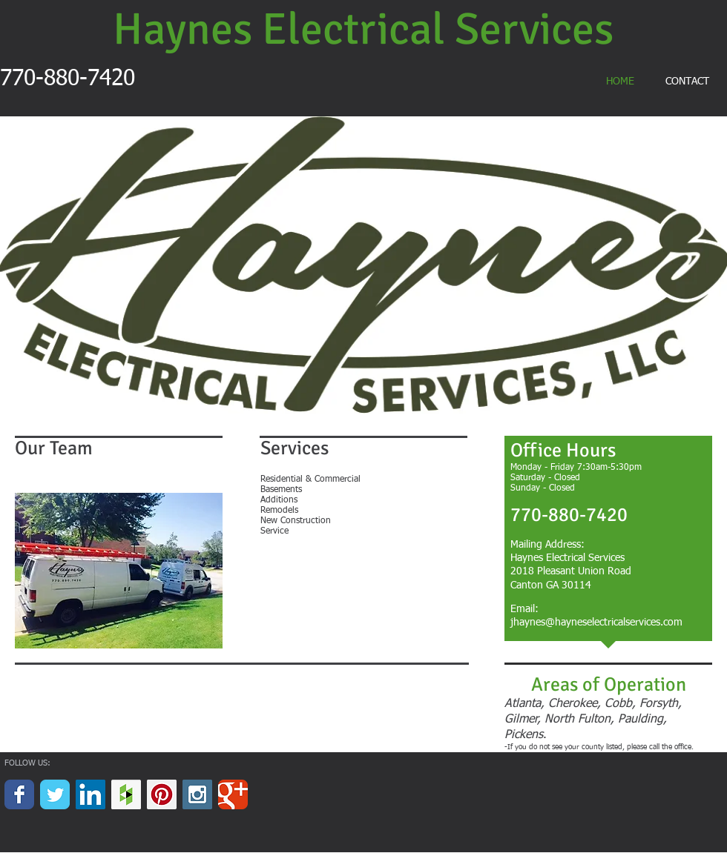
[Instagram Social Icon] (197, 794)
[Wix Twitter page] (55, 794)
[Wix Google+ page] (233, 794)
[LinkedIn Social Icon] (90, 794)
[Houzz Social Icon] (126, 794)
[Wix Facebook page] (19, 794)
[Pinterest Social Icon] (162, 794)
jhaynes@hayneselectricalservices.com (596, 622)
